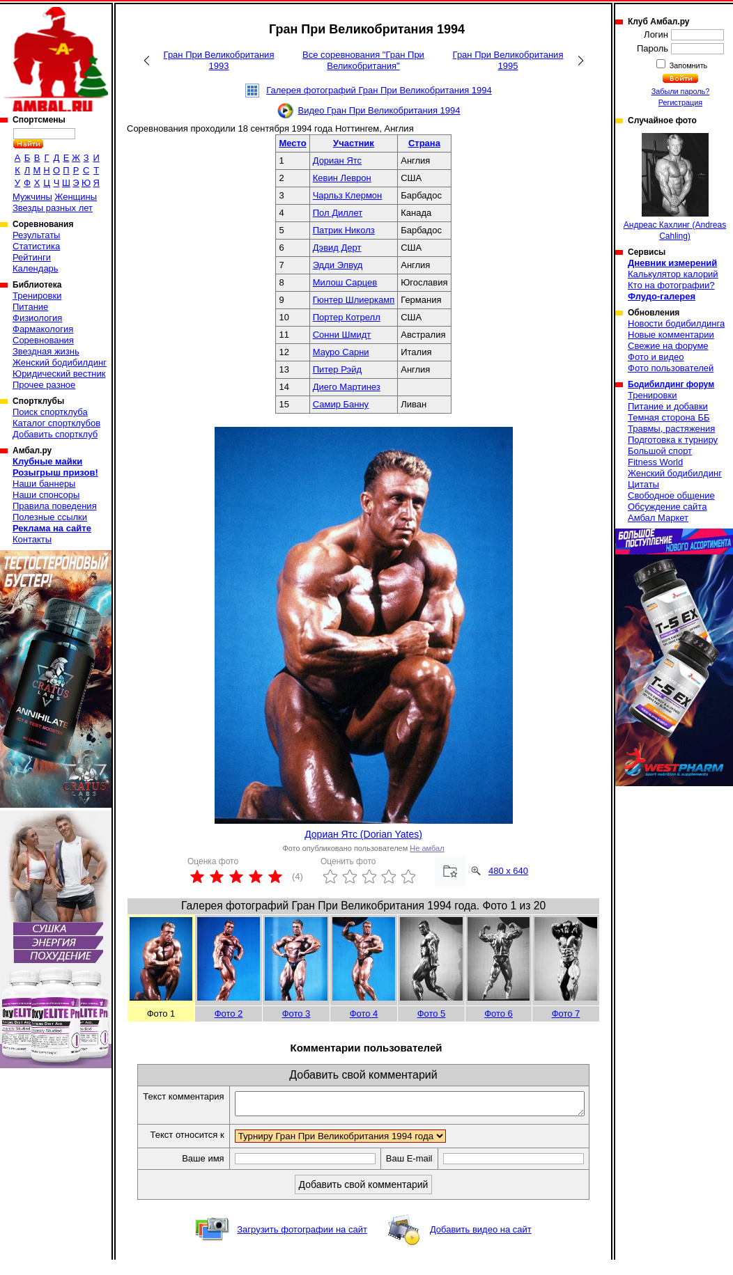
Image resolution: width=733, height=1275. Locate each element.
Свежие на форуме (668, 346)
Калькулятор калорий (673, 274)
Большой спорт (660, 451)
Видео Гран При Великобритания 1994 (379, 110)
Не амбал (427, 848)
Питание (30, 307)
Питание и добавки (668, 406)
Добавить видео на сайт (481, 1244)
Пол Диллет (337, 213)
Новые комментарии (671, 334)
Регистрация (680, 102)
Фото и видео (656, 357)
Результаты (36, 235)
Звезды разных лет (53, 208)
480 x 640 (508, 871)
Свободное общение (671, 495)
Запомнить (688, 65)
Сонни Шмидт (342, 334)
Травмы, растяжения (671, 428)
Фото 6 (498, 1013)
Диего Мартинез (346, 387)
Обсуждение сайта (667, 506)
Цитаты (643, 484)
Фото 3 (296, 1013)
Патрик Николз (344, 230)
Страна (424, 143)
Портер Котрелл (346, 317)
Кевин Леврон (342, 178)
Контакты (32, 539)
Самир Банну (341, 404)
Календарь (36, 268)
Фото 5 (431, 1013)
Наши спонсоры (46, 495)
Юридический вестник (59, 373)
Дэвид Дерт (337, 247)
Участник (353, 143)
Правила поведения (55, 506)
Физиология (37, 318)
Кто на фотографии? (671, 285)
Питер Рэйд (337, 369)
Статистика (36, 246)
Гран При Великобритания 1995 (508, 60)
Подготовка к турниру (673, 440)
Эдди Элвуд (338, 265)
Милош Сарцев (345, 282)
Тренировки (37, 295)
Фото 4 (364, 1013)
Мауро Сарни (341, 352)
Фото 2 (229, 1013)
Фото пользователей (670, 368)
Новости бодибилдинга (676, 323)
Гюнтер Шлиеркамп (354, 300)
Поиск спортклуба (50, 412)
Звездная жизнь (46, 351)
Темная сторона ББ (669, 417)
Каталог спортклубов (56, 423)
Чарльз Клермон (348, 195)
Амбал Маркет (658, 518)
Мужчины (32, 196)
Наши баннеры (44, 483)
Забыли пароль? (680, 91)
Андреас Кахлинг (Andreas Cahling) (675, 187)
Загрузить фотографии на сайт (302, 1244)
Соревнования (43, 340)
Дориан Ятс (337, 160)
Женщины (75, 196)
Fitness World (655, 462)
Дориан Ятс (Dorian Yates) (363, 834)
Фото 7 (566, 1013)
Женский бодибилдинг (60, 362)
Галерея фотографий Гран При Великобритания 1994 (379, 90)
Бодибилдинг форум (671, 384)
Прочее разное (44, 385)
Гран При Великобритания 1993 (219, 60)
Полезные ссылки (50, 517)
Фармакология (43, 329)
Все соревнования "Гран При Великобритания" (363, 60)
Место (292, 143)
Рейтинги (32, 257)
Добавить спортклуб (55, 434)
